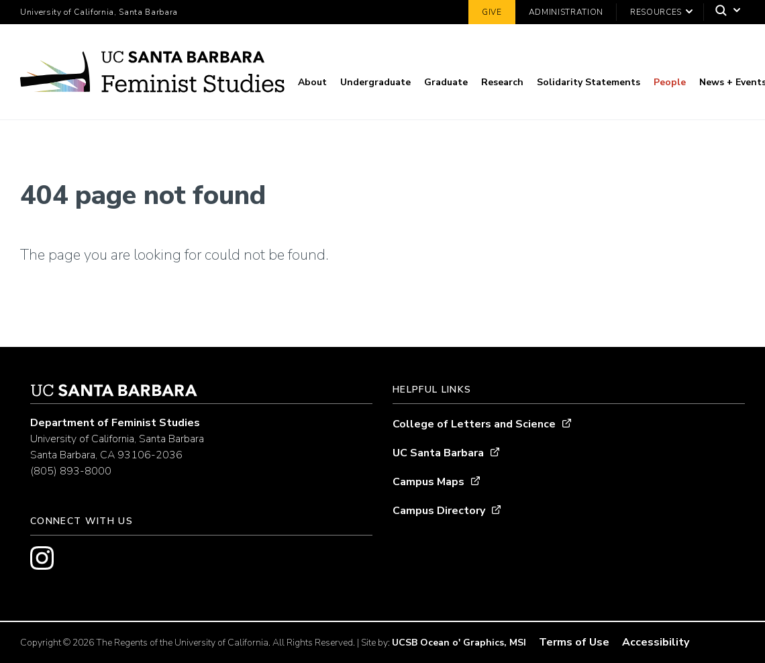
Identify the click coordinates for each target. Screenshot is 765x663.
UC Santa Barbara (438, 453)
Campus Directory (439, 510)
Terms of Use (574, 642)
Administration (566, 12)
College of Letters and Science (474, 424)
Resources (656, 12)
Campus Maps (428, 481)
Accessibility (655, 642)
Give (492, 12)
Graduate (446, 82)
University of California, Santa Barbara (99, 12)
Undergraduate (375, 82)
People (670, 82)
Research (502, 82)
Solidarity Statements (588, 82)
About (312, 82)
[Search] (724, 12)
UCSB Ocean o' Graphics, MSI (459, 642)
